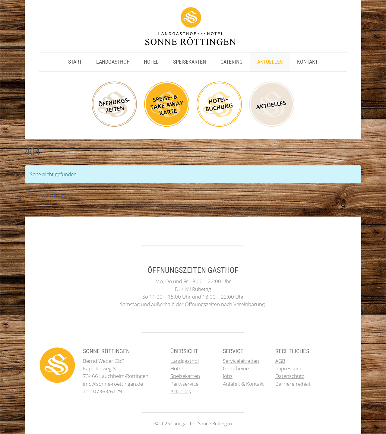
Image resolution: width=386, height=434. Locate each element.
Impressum (288, 368)
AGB (280, 360)
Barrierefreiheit (293, 383)
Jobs (228, 375)
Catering (231, 62)
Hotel (151, 62)
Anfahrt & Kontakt (243, 383)
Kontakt (307, 62)
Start (75, 62)
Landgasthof (112, 62)
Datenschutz (289, 375)
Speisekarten (189, 62)
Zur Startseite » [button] (46, 196)
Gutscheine (236, 368)
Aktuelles (270, 62)
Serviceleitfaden (241, 360)
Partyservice (184, 383)
